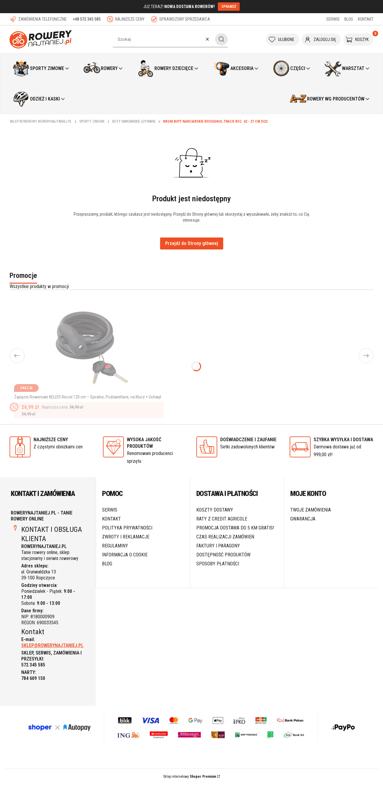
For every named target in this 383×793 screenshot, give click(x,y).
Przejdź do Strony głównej (191, 243)
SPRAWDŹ (228, 6)
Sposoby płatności (217, 572)
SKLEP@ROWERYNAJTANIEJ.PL (52, 654)
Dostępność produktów (223, 563)
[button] (221, 39)
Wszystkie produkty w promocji (39, 286)
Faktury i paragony (218, 554)
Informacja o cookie (125, 563)
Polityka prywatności (127, 536)
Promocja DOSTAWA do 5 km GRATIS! (235, 536)
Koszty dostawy (214, 518)
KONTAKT (365, 19)
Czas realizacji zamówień (225, 545)
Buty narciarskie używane (134, 121)
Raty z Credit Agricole (221, 527)
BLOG (348, 19)
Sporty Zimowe (92, 121)
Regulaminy (115, 554)
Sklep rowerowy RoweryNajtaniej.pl (41, 121)
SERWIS (333, 19)
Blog (107, 572)
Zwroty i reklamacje (125, 545)
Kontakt (111, 527)
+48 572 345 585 (87, 19)
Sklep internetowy (189, 785)
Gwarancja (302, 527)
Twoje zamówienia (310, 518)
